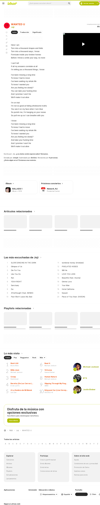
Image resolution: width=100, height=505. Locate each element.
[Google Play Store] (9, 494)
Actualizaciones (12, 475)
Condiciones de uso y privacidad (86, 463)
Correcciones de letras (48, 471)
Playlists (9, 471)
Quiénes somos (79, 471)
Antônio (34, 158)
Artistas (9, 463)
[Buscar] (69, 3)
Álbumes (9, 467)
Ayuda (76, 460)
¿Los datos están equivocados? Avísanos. (32, 154)
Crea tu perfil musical (48, 460)
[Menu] (3, 3)
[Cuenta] (97, 3)
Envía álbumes (45, 463)
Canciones (10, 460)
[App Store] (22, 494)
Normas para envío (81, 475)
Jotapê (15, 158)
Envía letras (44, 467)
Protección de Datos (81, 467)
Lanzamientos (11, 479)
